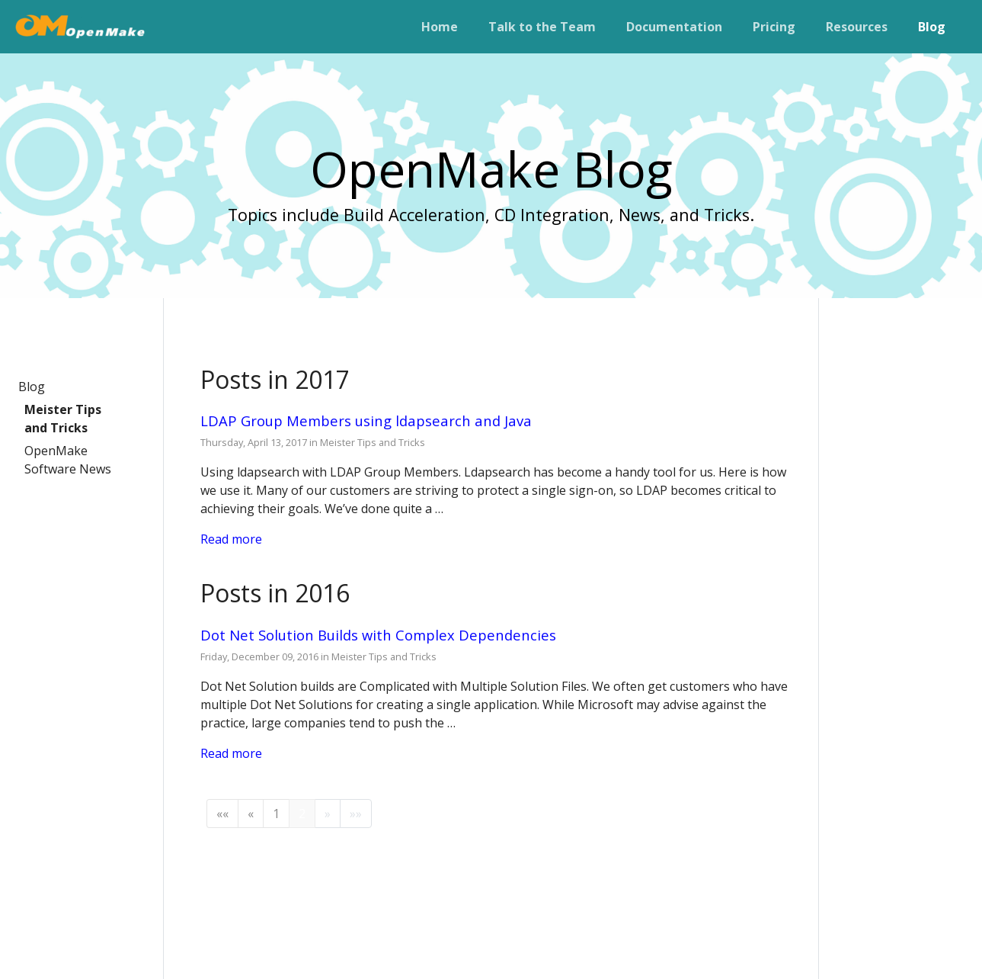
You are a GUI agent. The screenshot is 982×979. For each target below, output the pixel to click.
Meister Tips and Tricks (62, 418)
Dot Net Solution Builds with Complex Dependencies (378, 634)
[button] (222, 813)
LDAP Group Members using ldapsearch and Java (366, 420)
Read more (231, 539)
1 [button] (276, 813)
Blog (31, 386)
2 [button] (302, 813)
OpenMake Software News (67, 459)
